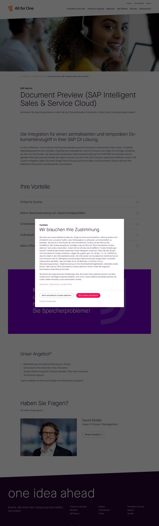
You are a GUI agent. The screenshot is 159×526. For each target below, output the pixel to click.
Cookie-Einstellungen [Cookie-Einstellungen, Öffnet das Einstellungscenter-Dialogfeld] (47, 301)
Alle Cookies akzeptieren (88, 295)
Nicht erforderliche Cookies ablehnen (56, 295)
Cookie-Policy (66, 284)
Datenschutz (55, 284)
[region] (79, 263)
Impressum (43, 284)
